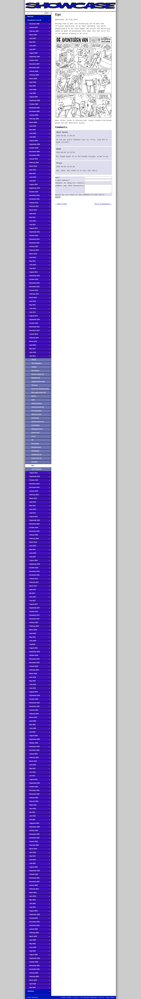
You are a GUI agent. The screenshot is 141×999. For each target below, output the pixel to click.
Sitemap (68, 997)
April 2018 (37, 634)
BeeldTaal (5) (35, 378)
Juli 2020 (37, 732)
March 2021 (37, 761)
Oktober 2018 (37, 656)
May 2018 (37, 637)
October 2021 (37, 787)
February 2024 (37, 889)
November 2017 (37, 615)
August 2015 (37, 517)
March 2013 (37, 298)
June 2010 (37, 177)
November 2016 (37, 572)
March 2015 (37, 499)
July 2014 (37, 356)
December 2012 (37, 287)
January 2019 (37, 666)
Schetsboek (35, 451)
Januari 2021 (37, 754)
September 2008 (37, 101)
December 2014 (37, 488)
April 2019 (37, 677)
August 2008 (37, 97)
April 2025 (37, 940)
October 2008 (37, 104)
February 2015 (37, 495)
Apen (33, 400)
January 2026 (37, 973)
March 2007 (37, 35)
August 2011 (37, 228)
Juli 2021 (37, 776)
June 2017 (37, 597)
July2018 (37, 645)
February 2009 (37, 119)
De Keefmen (35, 370)
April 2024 (37, 896)
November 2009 (37, 152)
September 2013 (37, 320)
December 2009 (37, 155)
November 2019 (37, 703)
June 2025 (37, 948)
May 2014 (37, 349)
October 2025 (37, 962)
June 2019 (37, 685)
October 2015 (37, 528)
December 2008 (37, 112)
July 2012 (37, 269)
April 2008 (37, 82)
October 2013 (37, 323)
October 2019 (37, 699)
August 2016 (37, 561)
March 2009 (37, 123)
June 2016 (37, 553)
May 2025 (37, 944)
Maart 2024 (37, 893)
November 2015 (37, 524)
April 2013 (37, 301)
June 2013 (37, 309)
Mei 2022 (37, 812)
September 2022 (37, 827)
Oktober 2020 (37, 743)
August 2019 (37, 692)
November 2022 (37, 834)
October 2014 (37, 480)
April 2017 (37, 590)
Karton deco (35, 432)
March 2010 (37, 166)
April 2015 (37, 502)
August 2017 (37, 604)
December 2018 (37, 663)
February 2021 (37, 758)
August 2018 (37, 648)
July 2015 (37, 513)
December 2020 (37, 750)
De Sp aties (35, 418)
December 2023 (37, 882)
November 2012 (37, 283)
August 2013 (37, 316)
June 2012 (37, 265)
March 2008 (37, 79)
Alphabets (37, 991)
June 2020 (37, 729)
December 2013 (37, 331)
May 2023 (37, 856)
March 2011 (37, 210)
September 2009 (37, 144)
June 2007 (37, 46)
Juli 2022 (37, 820)
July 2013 (37, 312)
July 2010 (37, 181)
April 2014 (37, 345)
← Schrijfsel (61, 206)
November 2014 (37, 484)
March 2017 (37, 586)
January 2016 (37, 535)
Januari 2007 (37, 28)
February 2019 (37, 670)
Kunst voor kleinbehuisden (40, 389)
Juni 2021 (37, 772)
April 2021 (37, 765)
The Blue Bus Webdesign (88, 997)
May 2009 (37, 130)
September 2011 (37, 232)
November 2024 (37, 922)
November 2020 (37, 747)
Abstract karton (36, 403)
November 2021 (37, 791)
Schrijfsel (34, 462)
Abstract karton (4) (37, 422)
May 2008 (37, 86)
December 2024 (37, 926)
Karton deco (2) (36, 458)
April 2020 (37, 721)
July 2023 (37, 864)
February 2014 (37, 338)
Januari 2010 (37, 159)
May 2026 (37, 988)
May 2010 (37, 174)
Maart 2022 (37, 805)
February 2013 (37, 294)
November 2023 (37, 878)
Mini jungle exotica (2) (38, 392)
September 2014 (37, 477)
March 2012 (37, 254)
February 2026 (37, 977)
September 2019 (37, 696)
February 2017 (37, 583)
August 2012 (37, 272)
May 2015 (37, 506)
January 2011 (37, 203)
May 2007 (37, 42)
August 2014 (37, 473)
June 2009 (37, 134)
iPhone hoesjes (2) (37, 374)
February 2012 (37, 250)
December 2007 (37, 68)
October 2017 (37, 612)
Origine (33, 359)
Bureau (33, 396)
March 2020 (37, 718)
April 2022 (37, 809)
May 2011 (37, 217)
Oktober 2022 (37, 831)
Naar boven (110, 997)
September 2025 (37, 958)
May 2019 (37, 681)
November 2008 (37, 108)
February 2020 (37, 714)
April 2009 (37, 126)
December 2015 (37, 531)
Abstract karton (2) (37, 407)
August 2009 (37, 141)
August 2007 (37, 53)
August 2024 (37, 911)
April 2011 (37, 214)
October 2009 (37, 148)
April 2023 (37, 853)
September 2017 (37, 608)
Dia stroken (35, 443)
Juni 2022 (37, 816)
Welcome (37, 17)
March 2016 (37, 542)
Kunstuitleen (35, 425)
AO (32, 440)
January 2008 (37, 71)
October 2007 (37, 61)
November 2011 (37, 239)
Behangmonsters (37, 429)
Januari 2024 (37, 885)
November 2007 (37, 64)
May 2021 (37, 769)
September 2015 (37, 520)
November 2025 (37, 966)
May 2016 (37, 550)
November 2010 (37, 196)
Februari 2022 (37, 802)
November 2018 (37, 659)
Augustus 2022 (37, 823)
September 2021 (37, 783)
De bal (33, 436)
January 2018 (37, 623)
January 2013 (37, 291)
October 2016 (37, 568)
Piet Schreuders (36, 411)
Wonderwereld (36, 447)
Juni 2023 (37, 860)
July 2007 (37, 50)
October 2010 (37, 192)
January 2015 (37, 491)
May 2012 (37, 261)
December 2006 (37, 24)
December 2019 (37, 707)
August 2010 (37, 185)
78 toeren (34, 385)
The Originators (36, 363)
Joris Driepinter (36, 469)
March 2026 (37, 980)
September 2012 (37, 276)
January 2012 (37, 247)
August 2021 (37, 780)
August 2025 (37, 955)
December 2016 (37, 575)
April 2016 (37, 546)
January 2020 (37, 710)
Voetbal (33, 367)
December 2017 (37, 619)
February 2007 (37, 31)
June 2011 (37, 221)
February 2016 (37, 539)
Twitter (101, 997)
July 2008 (37, 93)
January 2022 (37, 798)
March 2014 (37, 342)
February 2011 (37, 207)
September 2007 (37, 57)
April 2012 (37, 258)
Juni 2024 (37, 904)
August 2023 (37, 867)
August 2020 (37, 736)
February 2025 (37, 933)
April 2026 (37, 984)
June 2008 (37, 90)
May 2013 (37, 305)
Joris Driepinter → (103, 206)
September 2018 (37, 652)
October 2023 (37, 875)
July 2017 (37, 601)
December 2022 (37, 838)
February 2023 (37, 845)
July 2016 (37, 557)
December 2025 (37, 969)
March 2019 (37, 674)
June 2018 (37, 641)
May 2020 (37, 725)
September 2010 (37, 188)
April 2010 (37, 170)
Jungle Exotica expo (38, 381)
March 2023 (37, 849)
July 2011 (37, 225)
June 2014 (37, 353)
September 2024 (37, 915)
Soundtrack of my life (37, 20)
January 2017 (37, 579)
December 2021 (37, 794)
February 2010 (37, 163)
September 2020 (37, 739)
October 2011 (37, 236)
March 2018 (37, 630)
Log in (76, 997)
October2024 (37, 918)
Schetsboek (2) (36, 454)
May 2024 (37, 900)
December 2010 (37, 199)
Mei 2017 (37, 593)
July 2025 (37, 951)
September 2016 (37, 564)
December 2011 (37, 243)
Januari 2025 (37, 929)
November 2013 (37, 327)
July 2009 (37, 137)
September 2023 (37, 871)
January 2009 (37, 115)
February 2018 (37, 626)
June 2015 (37, 510)
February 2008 (37, 75)
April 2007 (37, 39)
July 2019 (37, 688)
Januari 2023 (37, 842)
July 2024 (37, 907)
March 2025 (37, 937)
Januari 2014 (37, 334)
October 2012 (37, 280)
